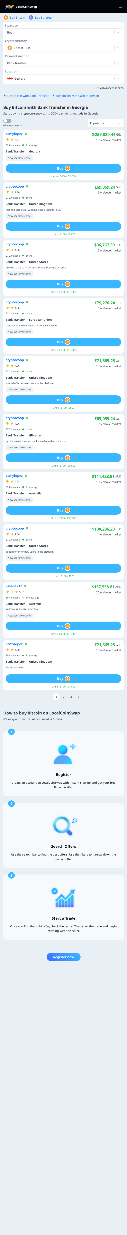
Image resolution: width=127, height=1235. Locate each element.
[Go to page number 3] (71, 696)
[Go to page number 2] (63, 696)
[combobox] (7, 47)
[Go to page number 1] (56, 696)
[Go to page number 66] (79, 696)
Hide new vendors (13, 125)
